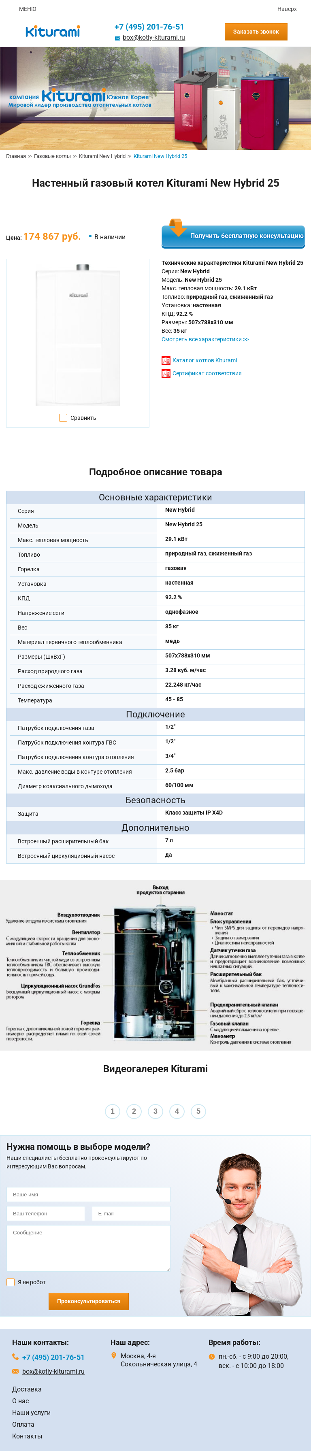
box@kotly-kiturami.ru (154, 37)
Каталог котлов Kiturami (205, 360)
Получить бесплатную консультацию (247, 236)
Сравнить (83, 418)
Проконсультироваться (88, 1301)
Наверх (287, 9)
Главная (16, 156)
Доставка (27, 1389)
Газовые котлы (52, 156)
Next (300, 1105)
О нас (20, 1401)
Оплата (23, 1424)
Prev (10, 1105)
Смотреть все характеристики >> (205, 339)
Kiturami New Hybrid (102, 156)
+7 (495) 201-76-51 (149, 27)
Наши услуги (31, 1413)
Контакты (27, 1436)
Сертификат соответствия (207, 373)
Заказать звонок (256, 31)
